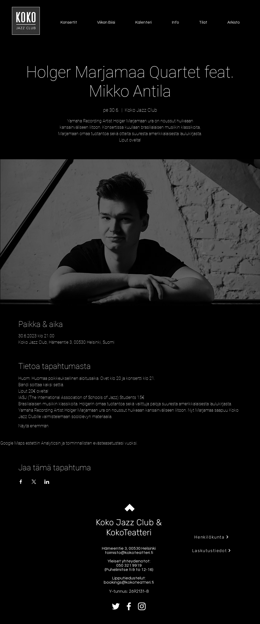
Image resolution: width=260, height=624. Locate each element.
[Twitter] (116, 606)
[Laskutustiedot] (211, 550)
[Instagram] (142, 606)
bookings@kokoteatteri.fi (129, 582)
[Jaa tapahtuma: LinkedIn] (46, 482)
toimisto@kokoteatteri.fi (129, 552)
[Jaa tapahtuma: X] (33, 482)
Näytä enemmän (33, 425)
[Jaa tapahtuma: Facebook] (20, 482)
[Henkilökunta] (211, 537)
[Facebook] (129, 606)
